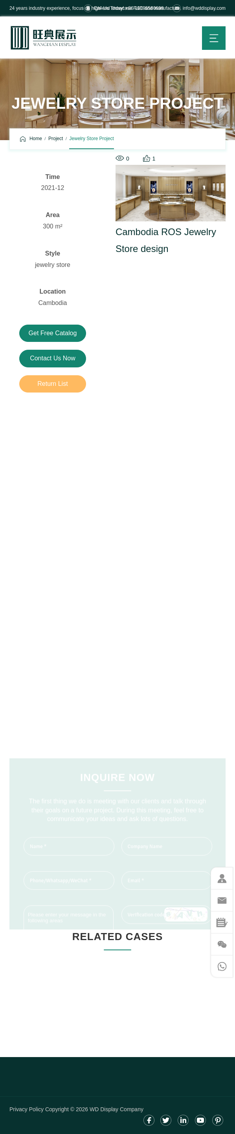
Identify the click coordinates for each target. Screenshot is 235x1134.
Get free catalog (53, 333)
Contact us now (52, 358)
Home (35, 138)
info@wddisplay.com (204, 8)
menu (214, 38)
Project (55, 138)
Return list (52, 383)
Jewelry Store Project (91, 138)
